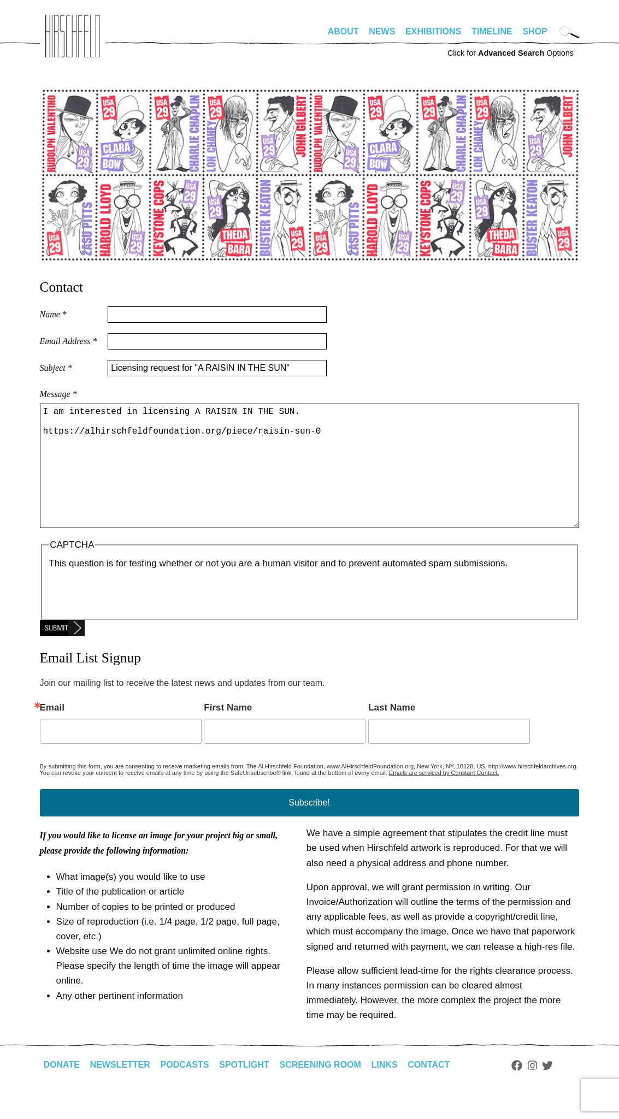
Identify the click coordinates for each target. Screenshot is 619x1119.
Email (52, 733)
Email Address (68, 341)
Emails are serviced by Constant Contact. (444, 799)
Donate (62, 1091)
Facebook (516, 1091)
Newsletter (120, 1091)
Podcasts (185, 1091)
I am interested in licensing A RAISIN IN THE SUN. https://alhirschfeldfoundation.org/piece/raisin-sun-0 (309, 479)
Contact (429, 1091)
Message (58, 394)
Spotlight (244, 1091)
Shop (534, 31)
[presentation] (132, 618)
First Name (228, 733)
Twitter (547, 1091)
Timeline (491, 31)
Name (53, 314)
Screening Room (320, 1091)
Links (385, 1091)
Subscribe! (309, 828)
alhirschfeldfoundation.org (72, 36)
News (382, 31)
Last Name (391, 733)
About (343, 31)
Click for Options (510, 53)
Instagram (532, 1091)
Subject (56, 367)
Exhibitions (433, 31)
